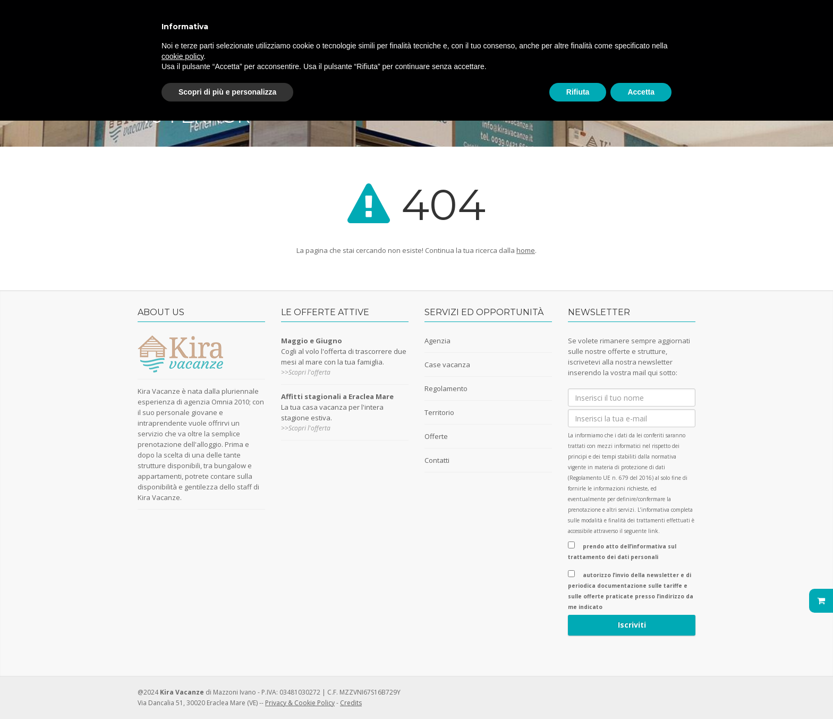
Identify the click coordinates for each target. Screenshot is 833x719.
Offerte (436, 436)
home (525, 250)
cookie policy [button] (182, 56)
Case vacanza (447, 364)
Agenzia (437, 340)
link (653, 531)
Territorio (439, 412)
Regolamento (446, 388)
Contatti (436, 460)
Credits (351, 702)
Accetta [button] (640, 92)
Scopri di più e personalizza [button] (227, 92)
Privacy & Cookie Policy (300, 702)
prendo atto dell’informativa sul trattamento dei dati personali (622, 551)
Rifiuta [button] (578, 92)
